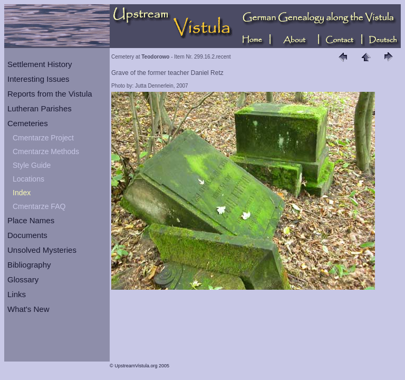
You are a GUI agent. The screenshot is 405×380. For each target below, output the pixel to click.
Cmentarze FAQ (39, 206)
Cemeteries (27, 123)
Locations (28, 179)
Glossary (22, 279)
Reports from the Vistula (49, 93)
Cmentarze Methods (46, 151)
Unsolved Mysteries (41, 249)
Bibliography (29, 264)
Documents (27, 235)
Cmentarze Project (43, 138)
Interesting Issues (38, 78)
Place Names (30, 220)
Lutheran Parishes (39, 108)
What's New (28, 309)
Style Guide (32, 165)
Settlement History (39, 64)
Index (22, 192)
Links (16, 294)
